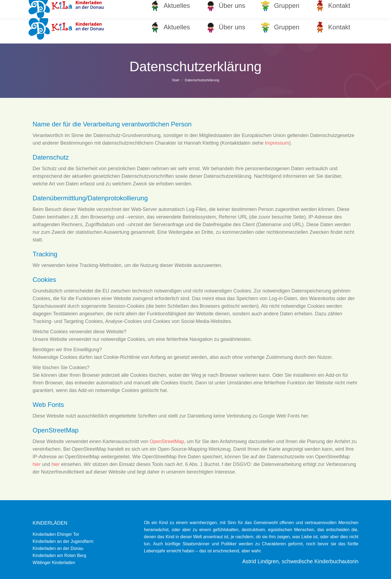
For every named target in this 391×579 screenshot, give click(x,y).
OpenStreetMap (167, 441)
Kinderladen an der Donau (58, 548)
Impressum (277, 143)
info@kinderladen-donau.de (331, 5)
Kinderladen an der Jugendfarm (63, 541)
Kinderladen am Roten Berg (59, 555)
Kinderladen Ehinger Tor (56, 534)
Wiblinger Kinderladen (54, 562)
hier (37, 464)
